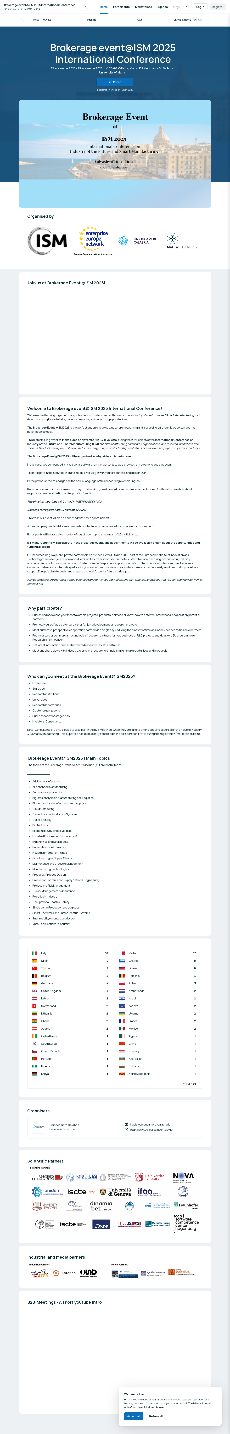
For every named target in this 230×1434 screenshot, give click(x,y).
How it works (42, 20)
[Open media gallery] (183, 242)
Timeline (90, 20)
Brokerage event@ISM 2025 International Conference (39, 5)
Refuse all (156, 1416)
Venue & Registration (188, 20)
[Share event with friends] (115, 83)
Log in (200, 7)
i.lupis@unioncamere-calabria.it (150, 1125)
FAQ (139, 20)
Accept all (133, 1416)
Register (217, 7)
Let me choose (155, 1407)
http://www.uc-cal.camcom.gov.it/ (151, 1131)
